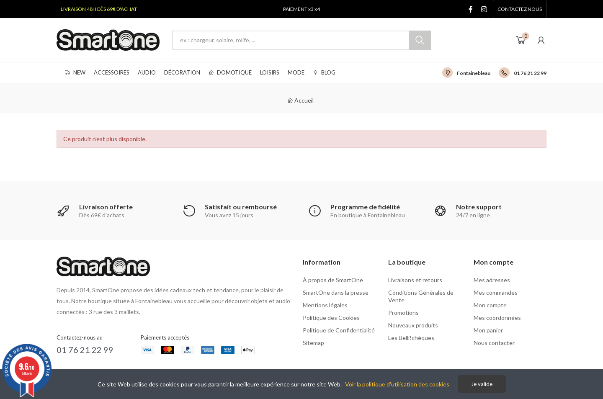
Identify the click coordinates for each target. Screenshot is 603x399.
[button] (519, 9)
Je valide (481, 384)
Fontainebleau (473, 73)
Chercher (420, 40)
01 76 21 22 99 (530, 73)
